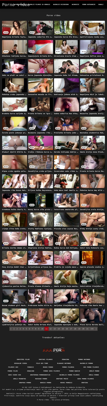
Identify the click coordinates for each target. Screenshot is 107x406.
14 (59, 329)
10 (42, 329)
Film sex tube (42, 363)
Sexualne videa (20, 363)
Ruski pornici (66, 383)
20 (83, 329)
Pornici (30, 367)
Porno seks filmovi (51, 371)
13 (55, 329)
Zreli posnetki (19, 379)
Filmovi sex (13, 367)
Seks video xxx (14, 375)
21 (87, 329)
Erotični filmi (23, 359)
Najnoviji (75, 4)
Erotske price (62, 379)
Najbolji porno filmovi (69, 375)
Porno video (44, 400)
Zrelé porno (94, 371)
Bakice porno (45, 383)
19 (79, 329)
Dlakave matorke (64, 363)
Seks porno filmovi (85, 379)
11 (46, 329)
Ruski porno (48, 367)
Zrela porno (94, 375)
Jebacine (30, 371)
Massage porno (41, 379)
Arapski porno (25, 383)
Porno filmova (68, 367)
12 (51, 329)
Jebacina (65, 359)
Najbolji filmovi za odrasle (39, 4)
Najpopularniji (19, 4)
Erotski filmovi (46, 359)
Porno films (13, 371)
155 (92, 329)
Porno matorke (84, 359)
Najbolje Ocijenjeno (61, 4)
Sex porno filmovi (91, 367)
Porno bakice (74, 371)
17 (71, 329)
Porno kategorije (88, 4)
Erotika (85, 383)
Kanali (100, 4)
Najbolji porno (86, 363)
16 (67, 329)
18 (75, 329)
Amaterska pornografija (40, 375)
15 (63, 329)
